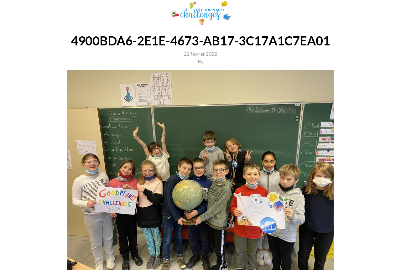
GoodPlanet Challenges (200, 13)
